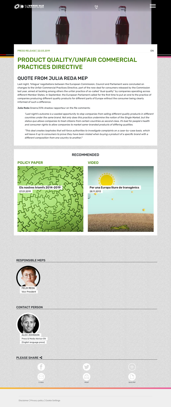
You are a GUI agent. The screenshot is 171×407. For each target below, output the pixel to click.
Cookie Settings (52, 400)
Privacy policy (37, 400)
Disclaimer (24, 400)
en (152, 50)
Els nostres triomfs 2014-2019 (40, 187)
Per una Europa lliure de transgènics (114, 187)
